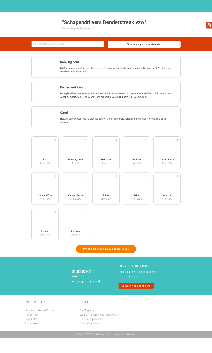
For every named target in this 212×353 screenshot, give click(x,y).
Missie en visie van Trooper (39, 325)
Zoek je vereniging (127, 6)
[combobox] (67, 59)
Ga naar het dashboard (136, 301)
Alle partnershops (90, 338)
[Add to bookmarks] (54, 155)
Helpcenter (30, 334)
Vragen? (175, 6)
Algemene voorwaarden (115, 349)
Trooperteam (31, 329)
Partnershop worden (91, 334)
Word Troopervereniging (153, 6)
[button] (185, 6)
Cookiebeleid (131, 349)
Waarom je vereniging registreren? (99, 329)
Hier (73, 296)
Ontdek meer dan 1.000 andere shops (106, 264)
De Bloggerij (87, 325)
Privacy (102, 349)
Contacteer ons (33, 338)
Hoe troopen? (106, 6)
